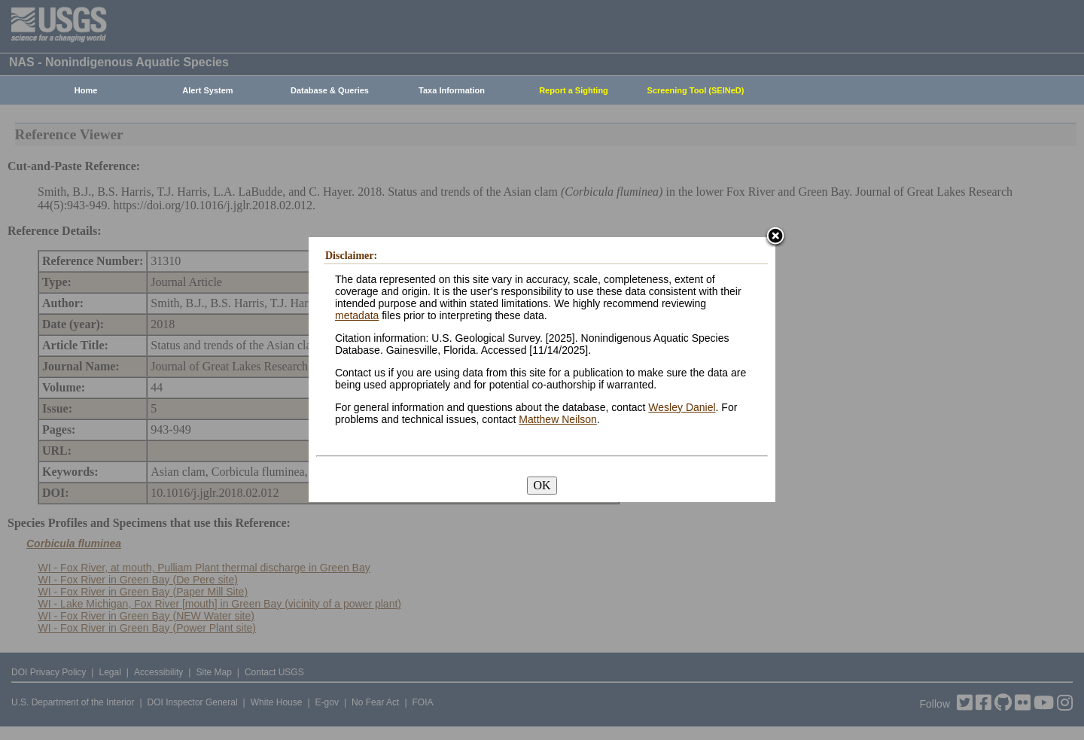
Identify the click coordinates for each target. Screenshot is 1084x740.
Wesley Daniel (681, 407)
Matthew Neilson (558, 419)
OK (541, 485)
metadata (357, 315)
